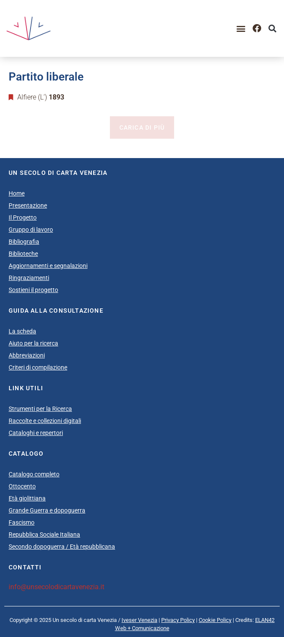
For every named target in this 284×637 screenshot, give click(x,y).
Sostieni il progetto (33, 289)
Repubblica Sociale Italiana (44, 534)
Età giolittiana (27, 498)
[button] (241, 28)
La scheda (22, 331)
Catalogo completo (34, 474)
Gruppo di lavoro (31, 229)
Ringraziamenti (29, 277)
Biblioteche (23, 253)
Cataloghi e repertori (36, 432)
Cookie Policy (215, 620)
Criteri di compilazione (38, 367)
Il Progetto (23, 217)
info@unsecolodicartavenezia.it (56, 587)
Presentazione (28, 205)
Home (17, 193)
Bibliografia (24, 241)
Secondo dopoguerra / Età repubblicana (62, 546)
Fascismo (21, 522)
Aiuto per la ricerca (33, 343)
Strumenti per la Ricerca (40, 408)
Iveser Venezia (139, 620)
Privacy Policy (178, 620)
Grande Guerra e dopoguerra (47, 510)
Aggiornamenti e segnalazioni (48, 265)
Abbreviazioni (27, 355)
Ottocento (22, 486)
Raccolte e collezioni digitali (45, 420)
